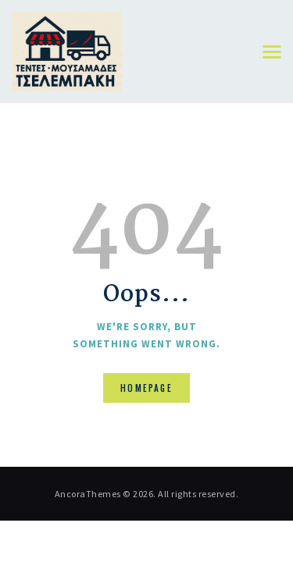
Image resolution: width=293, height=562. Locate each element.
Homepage (146, 388)
